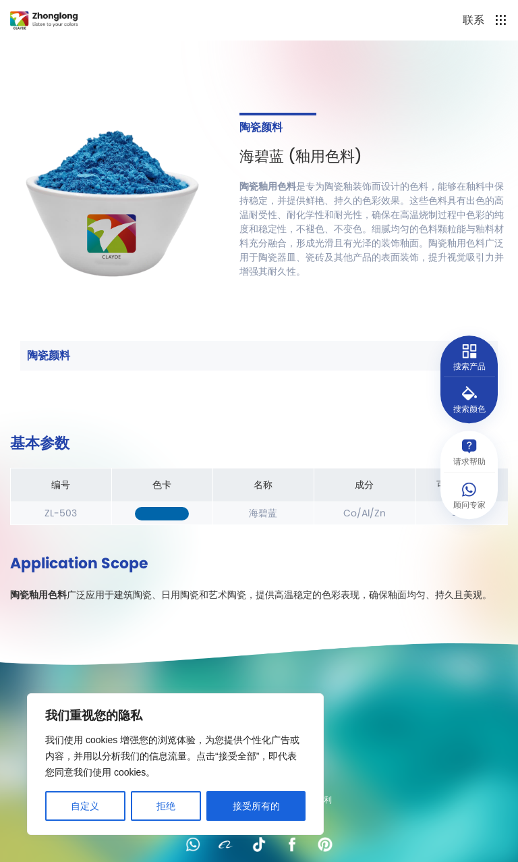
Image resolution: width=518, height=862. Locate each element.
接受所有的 (256, 806)
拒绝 (165, 806)
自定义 (85, 806)
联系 (473, 20)
